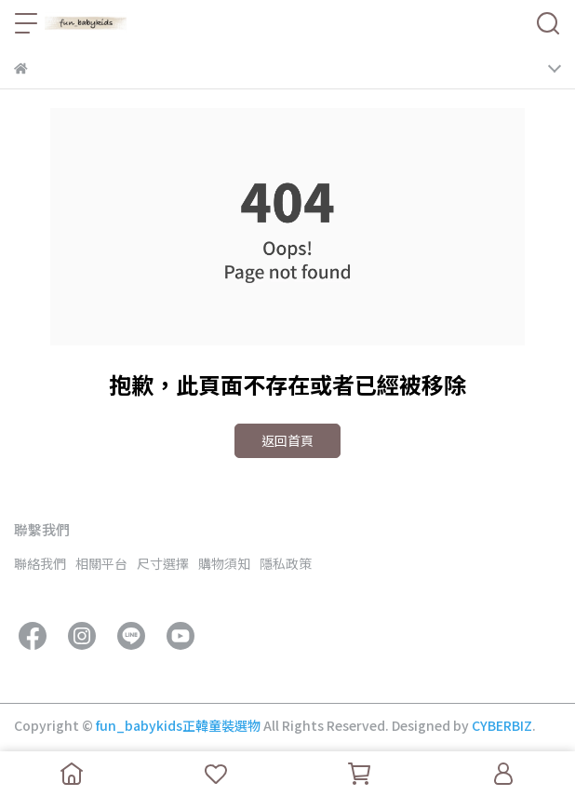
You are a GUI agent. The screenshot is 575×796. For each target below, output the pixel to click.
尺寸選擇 (163, 563)
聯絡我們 (40, 563)
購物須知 (224, 563)
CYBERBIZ (502, 725)
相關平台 (101, 563)
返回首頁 (287, 440)
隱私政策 (286, 563)
